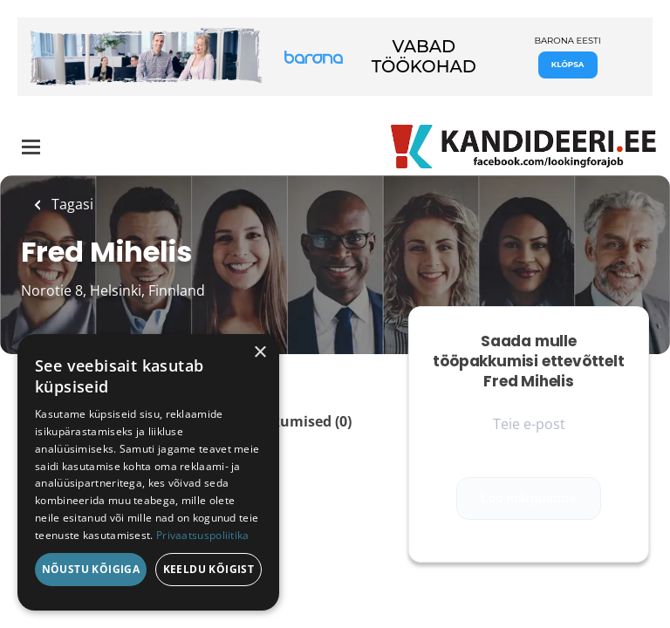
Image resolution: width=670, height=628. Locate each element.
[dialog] (148, 472)
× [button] (259, 352)
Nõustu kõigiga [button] (91, 569)
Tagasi (70, 204)
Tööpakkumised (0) (286, 421)
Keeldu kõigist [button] (209, 569)
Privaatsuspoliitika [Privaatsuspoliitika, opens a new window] (203, 535)
